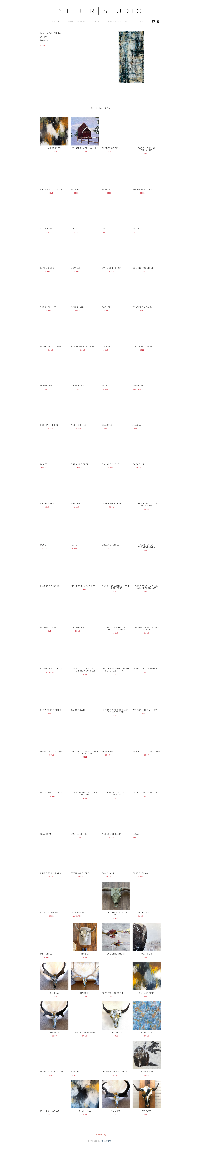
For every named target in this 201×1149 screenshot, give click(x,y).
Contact (141, 21)
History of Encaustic (119, 21)
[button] (51, 21)
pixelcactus (107, 1141)
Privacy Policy (100, 1135)
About (96, 21)
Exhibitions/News (76, 21)
